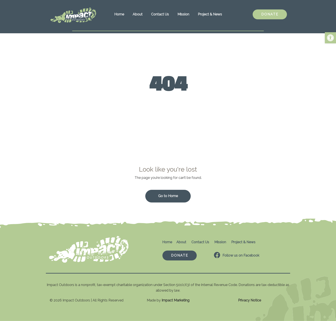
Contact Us (160, 14)
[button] (330, 37)
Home (119, 14)
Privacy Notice (249, 300)
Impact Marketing (175, 300)
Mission (183, 14)
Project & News (210, 14)
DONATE (269, 14)
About (137, 14)
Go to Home (168, 196)
